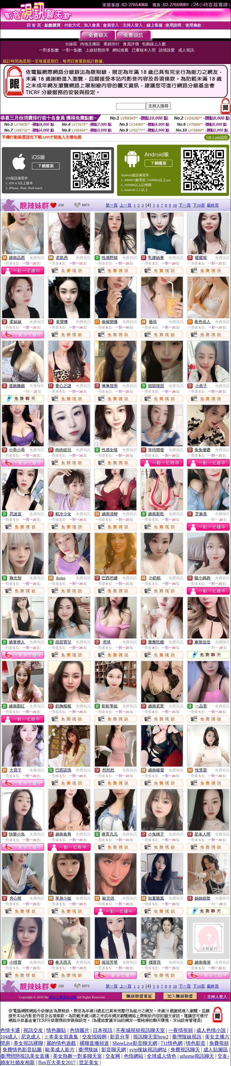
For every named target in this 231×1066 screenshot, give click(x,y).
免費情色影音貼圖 (22, 1049)
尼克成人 (31, 1036)
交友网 (112, 1056)
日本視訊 (102, 1030)
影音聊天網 (113, 1049)
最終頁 (213, 205)
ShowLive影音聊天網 (134, 1043)
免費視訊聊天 (185, 1049)
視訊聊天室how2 (151, 1036)
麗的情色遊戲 (61, 1043)
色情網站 (133, 1056)
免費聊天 (36, 386)
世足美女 (89, 1062)
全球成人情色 (161, 1056)
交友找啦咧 (94, 1036)
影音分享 (120, 1036)
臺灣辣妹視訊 (187, 1036)
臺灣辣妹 (88, 1049)
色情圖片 (79, 1030)
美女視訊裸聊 (28, 1043)
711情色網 (171, 1043)
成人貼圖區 (215, 1049)
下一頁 (185, 205)
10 (175, 205)
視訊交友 (33, 1030)
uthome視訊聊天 (197, 1056)
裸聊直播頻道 (94, 1043)
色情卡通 (10, 1030)
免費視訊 (36, 258)
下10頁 (199, 205)
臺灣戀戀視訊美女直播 (24, 1056)
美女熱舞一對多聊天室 (77, 1056)
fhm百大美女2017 (57, 1062)
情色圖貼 (56, 1030)
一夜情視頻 (180, 1030)
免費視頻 (219, 1043)
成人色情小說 (211, 1030)
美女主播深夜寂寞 (62, 997)
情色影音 (196, 1043)
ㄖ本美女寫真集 (61, 1036)
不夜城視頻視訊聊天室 (140, 1030)
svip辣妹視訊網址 (148, 1049)
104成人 (9, 1036)
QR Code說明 (217, 137)
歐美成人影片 (60, 1049)
